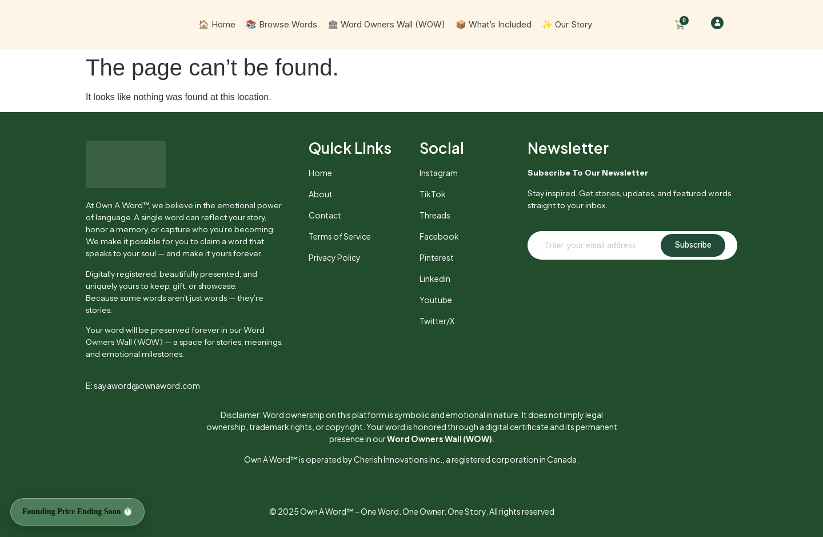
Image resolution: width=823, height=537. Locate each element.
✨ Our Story (567, 24)
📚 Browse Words (281, 24)
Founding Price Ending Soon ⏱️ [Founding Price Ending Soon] (77, 511)
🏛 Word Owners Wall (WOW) (386, 24)
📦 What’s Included (494, 24)
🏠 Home (216, 24)
